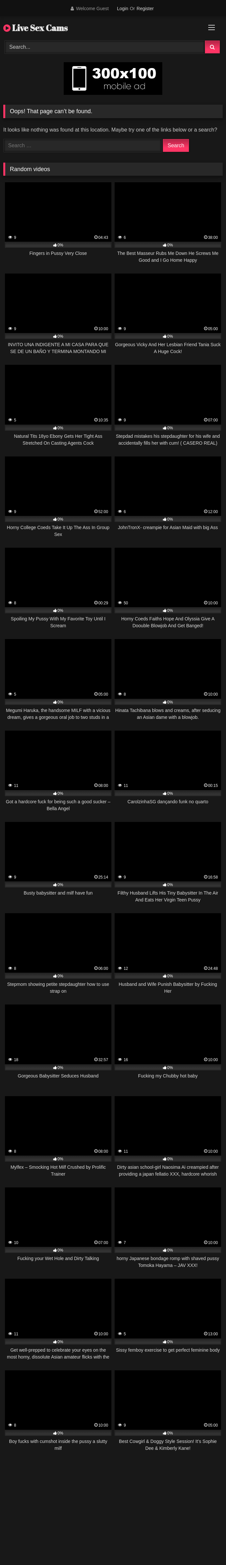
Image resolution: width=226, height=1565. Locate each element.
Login (122, 8)
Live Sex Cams (35, 28)
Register (145, 8)
